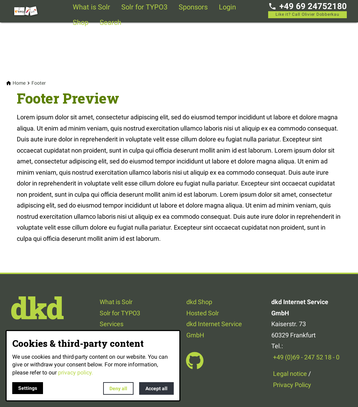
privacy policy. (75, 372)
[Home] (19, 83)
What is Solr (91, 7)
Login (227, 7)
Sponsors (193, 7)
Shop (80, 22)
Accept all (156, 388)
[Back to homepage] (39, 11)
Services (111, 324)
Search (110, 22)
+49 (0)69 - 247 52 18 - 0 (306, 357)
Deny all (118, 388)
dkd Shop (199, 302)
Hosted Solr (202, 313)
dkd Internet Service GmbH (214, 329)
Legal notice (290, 373)
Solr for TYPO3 (144, 7)
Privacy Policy (292, 384)
